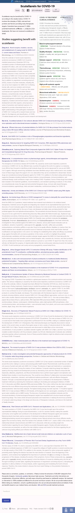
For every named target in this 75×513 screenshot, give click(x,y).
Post (5, 509)
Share (13, 509)
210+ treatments (63, 30)
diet (51, 455)
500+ (42, 26)
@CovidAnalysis (22, 509)
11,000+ (27, 26)
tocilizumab (5, 221)
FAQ (30, 509)
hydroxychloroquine (46, 221)
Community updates (21, 476)
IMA (39, 485)
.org (19, 1)
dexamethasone (22, 221)
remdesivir (64, 218)
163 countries (65, 40)
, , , (37, 130)
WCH (44, 485)
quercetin (38, 225)
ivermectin (45, 289)
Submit (6, 501)
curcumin (69, 457)
